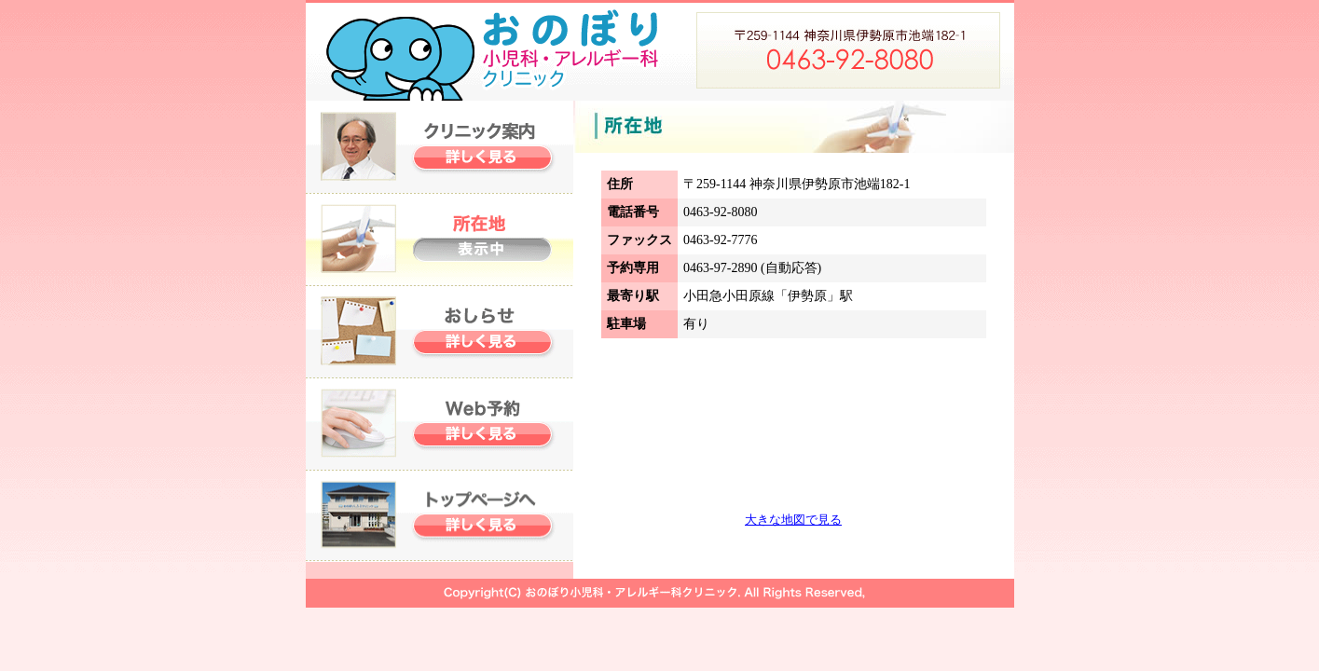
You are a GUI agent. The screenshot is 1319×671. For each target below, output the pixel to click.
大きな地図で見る (793, 520)
